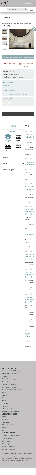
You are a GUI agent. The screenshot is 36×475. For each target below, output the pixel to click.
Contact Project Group (8, 379)
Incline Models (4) (31, 234)
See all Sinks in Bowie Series (18, 94)
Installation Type (8, 170)
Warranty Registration (8, 446)
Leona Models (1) (31, 257)
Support (5, 381)
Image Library (6, 422)
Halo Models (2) (27, 234)
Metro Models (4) (31, 274)
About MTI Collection (9, 82)
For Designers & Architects (10, 373)
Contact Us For (8, 433)
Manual (5, 88)
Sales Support (6, 441)
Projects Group (9, 368)
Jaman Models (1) (27, 257)
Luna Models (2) (27, 274)
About (4, 400)
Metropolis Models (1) (28, 299)
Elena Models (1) (27, 212)
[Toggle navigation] (31, 10)
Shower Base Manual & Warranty (12, 390)
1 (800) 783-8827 (29, 3)
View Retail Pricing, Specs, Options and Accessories (18, 57)
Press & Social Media (8, 425)
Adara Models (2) (27, 137)
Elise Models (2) (31, 212)
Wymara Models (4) (27, 336)
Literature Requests (8, 438)
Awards (4, 416)
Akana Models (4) (27, 164)
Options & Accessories (9, 91)
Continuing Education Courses (11, 435)
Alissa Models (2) (31, 164)
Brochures (6, 85)
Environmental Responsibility (10, 411)
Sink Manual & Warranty (9, 387)
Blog (3, 430)
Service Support (6, 444)
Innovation (5, 406)
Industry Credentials (8, 409)
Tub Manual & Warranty (9, 384)
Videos (4, 427)
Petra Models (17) (31, 299)
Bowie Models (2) (27, 189)
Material (5, 157)
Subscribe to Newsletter (9, 449)
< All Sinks (13, 126)
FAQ (3, 398)
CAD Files (5, 395)
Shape (5, 163)
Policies (4, 392)
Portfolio (4, 376)
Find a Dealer (9, 64)
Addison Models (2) (32, 137)
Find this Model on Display (26, 65)
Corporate (5, 403)
